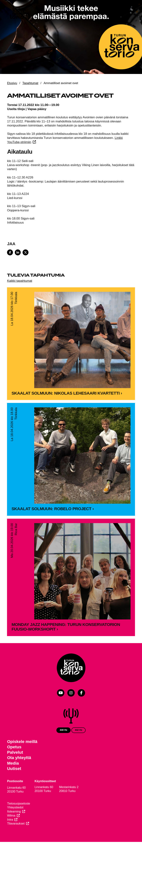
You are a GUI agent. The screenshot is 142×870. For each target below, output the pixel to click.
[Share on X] (25, 252)
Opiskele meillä (22, 741)
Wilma (11, 815)
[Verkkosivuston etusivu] (18, 14)
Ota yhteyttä (19, 757)
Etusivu (12, 83)
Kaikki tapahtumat (19, 281)
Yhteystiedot (15, 807)
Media (13, 763)
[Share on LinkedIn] (18, 252)
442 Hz (78, 730)
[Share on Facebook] (10, 252)
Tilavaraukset (16, 823)
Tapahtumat (30, 83)
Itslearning (14, 811)
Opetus (14, 747)
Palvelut (15, 752)
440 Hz (63, 730)
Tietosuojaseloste (18, 803)
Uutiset (14, 768)
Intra (10, 819)
